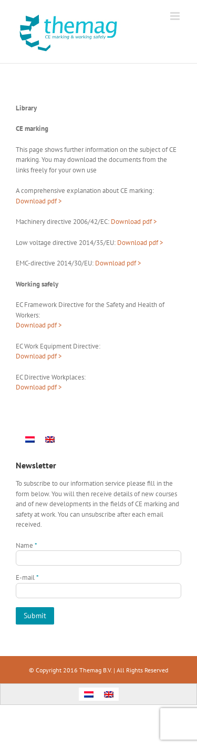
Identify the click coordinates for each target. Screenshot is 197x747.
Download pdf (36, 201)
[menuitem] (30, 439)
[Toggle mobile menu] (175, 16)
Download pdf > (134, 221)
